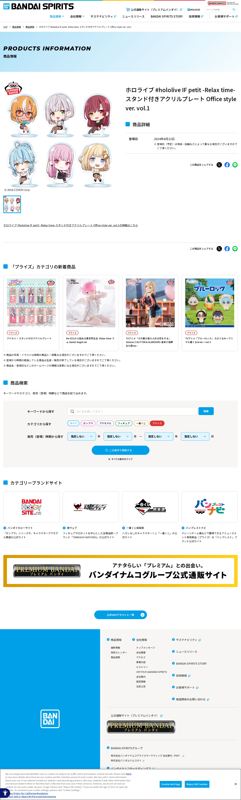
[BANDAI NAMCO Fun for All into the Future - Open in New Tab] (223, 4)
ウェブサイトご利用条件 (119, 765)
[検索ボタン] (234, 9)
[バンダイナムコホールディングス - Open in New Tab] (130, 747)
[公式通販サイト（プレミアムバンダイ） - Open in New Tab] (148, 10)
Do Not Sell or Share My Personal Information (30, 796)
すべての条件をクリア (122, 464)
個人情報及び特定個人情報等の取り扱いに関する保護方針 (200, 765)
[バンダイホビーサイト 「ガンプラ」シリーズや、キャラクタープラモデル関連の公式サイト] (31, 521)
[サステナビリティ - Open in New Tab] (103, 18)
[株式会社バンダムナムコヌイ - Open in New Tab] (172, 741)
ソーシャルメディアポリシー (151, 765)
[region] (120, 784)
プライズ (15, 333)
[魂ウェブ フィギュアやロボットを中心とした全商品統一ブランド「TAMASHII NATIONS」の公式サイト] (91, 521)
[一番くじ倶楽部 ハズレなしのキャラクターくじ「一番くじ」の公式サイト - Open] (150, 521)
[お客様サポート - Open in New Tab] (224, 16)
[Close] (235, 784)
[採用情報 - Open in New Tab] (196, 18)
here (129, 773)
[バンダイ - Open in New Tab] (116, 753)
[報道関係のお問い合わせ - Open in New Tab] (190, 684)
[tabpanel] (59, 136)
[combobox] (221, 9)
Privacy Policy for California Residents (26, 793)
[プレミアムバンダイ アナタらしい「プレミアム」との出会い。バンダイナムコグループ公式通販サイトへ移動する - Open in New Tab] (120, 577)
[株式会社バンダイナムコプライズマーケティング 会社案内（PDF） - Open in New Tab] (172, 736)
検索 (200, 416)
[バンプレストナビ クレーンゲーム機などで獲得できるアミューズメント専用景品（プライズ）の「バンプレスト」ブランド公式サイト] (210, 523)
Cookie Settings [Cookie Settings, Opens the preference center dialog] (170, 784)
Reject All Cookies (197, 784)
